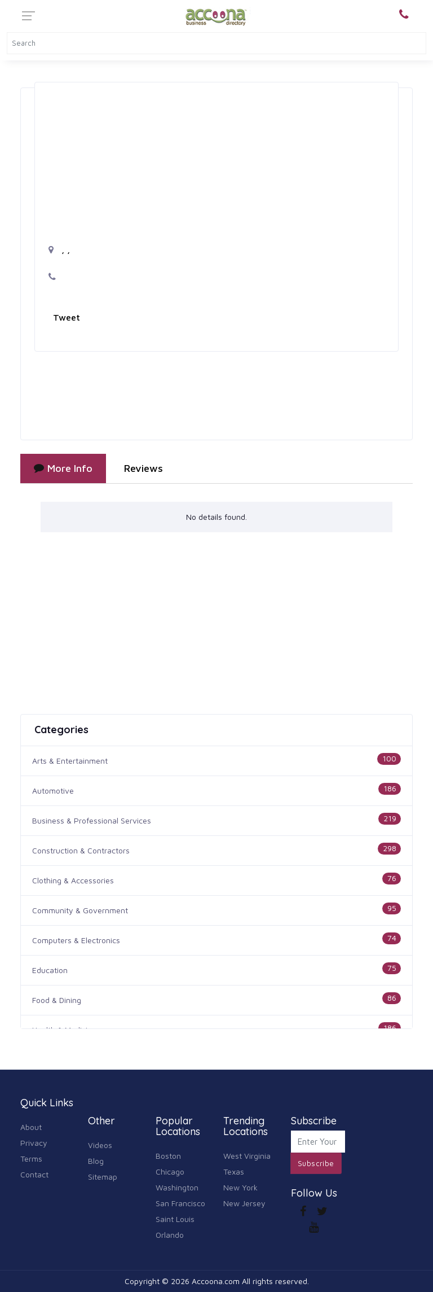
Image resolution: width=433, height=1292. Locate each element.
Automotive (53, 790)
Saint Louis (175, 1219)
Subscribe (316, 1163)
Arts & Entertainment (70, 760)
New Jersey (244, 1203)
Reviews (143, 468)
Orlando (170, 1235)
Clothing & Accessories (73, 880)
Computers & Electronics (76, 940)
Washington (177, 1187)
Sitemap (102, 1176)
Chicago (170, 1171)
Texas (233, 1171)
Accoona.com (216, 1281)
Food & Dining (56, 1000)
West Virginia (247, 1155)
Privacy (33, 1143)
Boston (168, 1155)
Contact (34, 1174)
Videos (100, 1145)
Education (50, 970)
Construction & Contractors (81, 850)
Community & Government (80, 910)
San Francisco (180, 1203)
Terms (31, 1158)
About (31, 1127)
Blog (96, 1161)
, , (59, 249)
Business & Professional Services (91, 820)
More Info (63, 468)
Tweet (66, 317)
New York (240, 1187)
